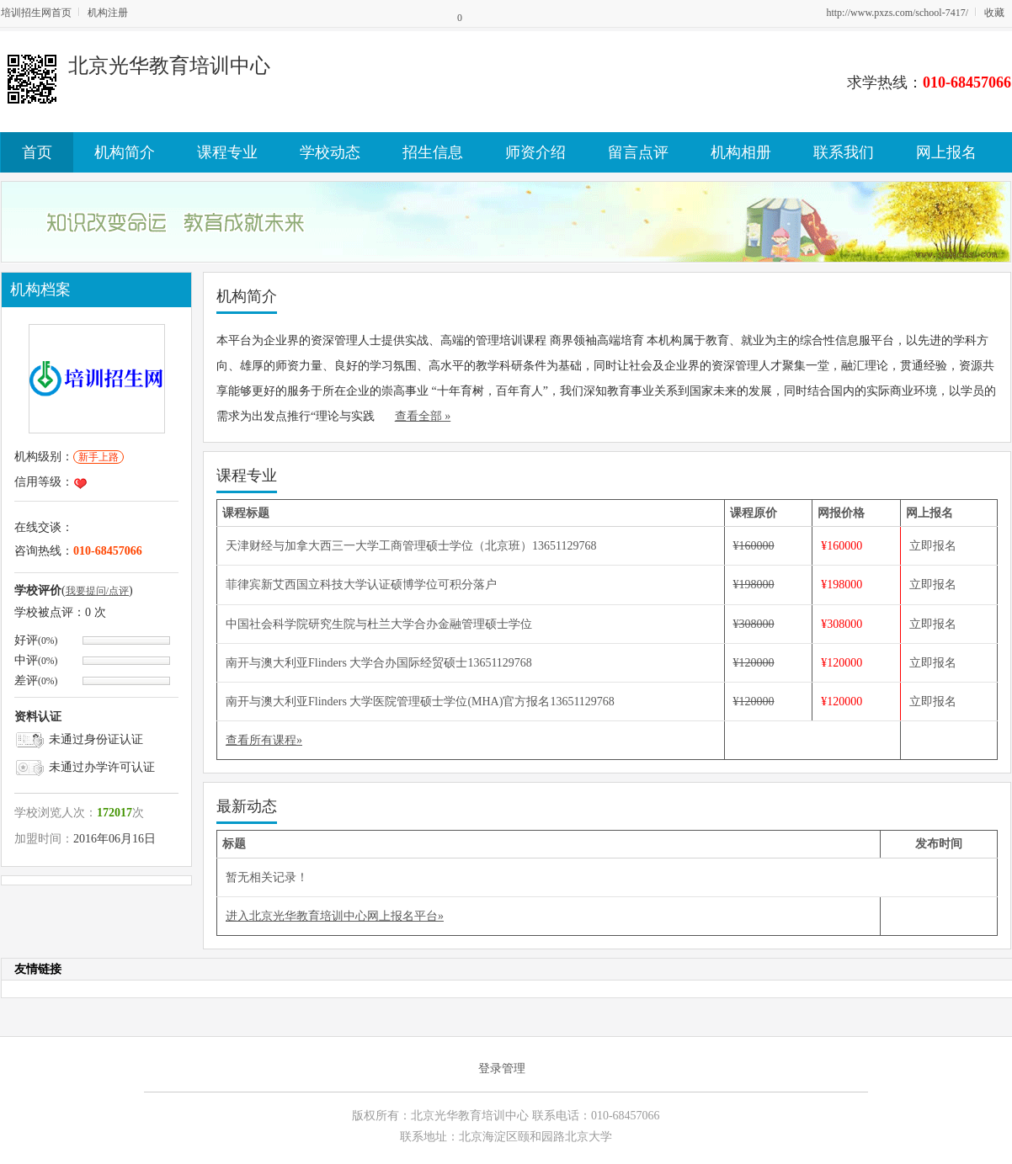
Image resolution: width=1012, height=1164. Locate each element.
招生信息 (432, 152)
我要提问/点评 (97, 591)
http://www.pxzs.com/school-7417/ (897, 13)
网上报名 (946, 152)
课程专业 (227, 152)
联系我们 (843, 152)
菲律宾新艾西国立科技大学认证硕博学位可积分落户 (361, 584)
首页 (37, 152)
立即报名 (932, 545)
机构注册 (108, 13)
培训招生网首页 (36, 13)
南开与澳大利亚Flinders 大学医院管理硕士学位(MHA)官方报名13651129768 (420, 701)
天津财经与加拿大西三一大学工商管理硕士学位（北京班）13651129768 (411, 545)
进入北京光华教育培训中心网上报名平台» (335, 916)
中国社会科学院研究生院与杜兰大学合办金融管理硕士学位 (379, 624)
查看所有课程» (264, 740)
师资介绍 (535, 152)
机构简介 (124, 152)
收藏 (994, 13)
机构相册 (741, 152)
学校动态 (330, 152)
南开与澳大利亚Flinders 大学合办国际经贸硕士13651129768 (379, 662)
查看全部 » (423, 416)
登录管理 (501, 1068)
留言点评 (638, 152)
